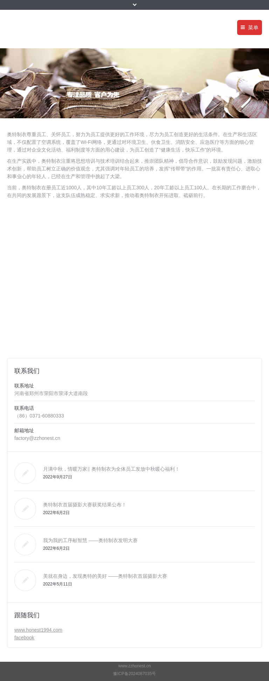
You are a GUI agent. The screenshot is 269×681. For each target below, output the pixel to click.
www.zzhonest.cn (134, 666)
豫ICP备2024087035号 (134, 673)
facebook (24, 637)
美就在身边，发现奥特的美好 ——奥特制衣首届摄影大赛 (105, 576)
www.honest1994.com (38, 630)
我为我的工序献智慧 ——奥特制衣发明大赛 (90, 540)
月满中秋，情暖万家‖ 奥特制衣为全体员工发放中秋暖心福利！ (111, 469)
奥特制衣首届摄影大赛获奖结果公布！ (84, 504)
